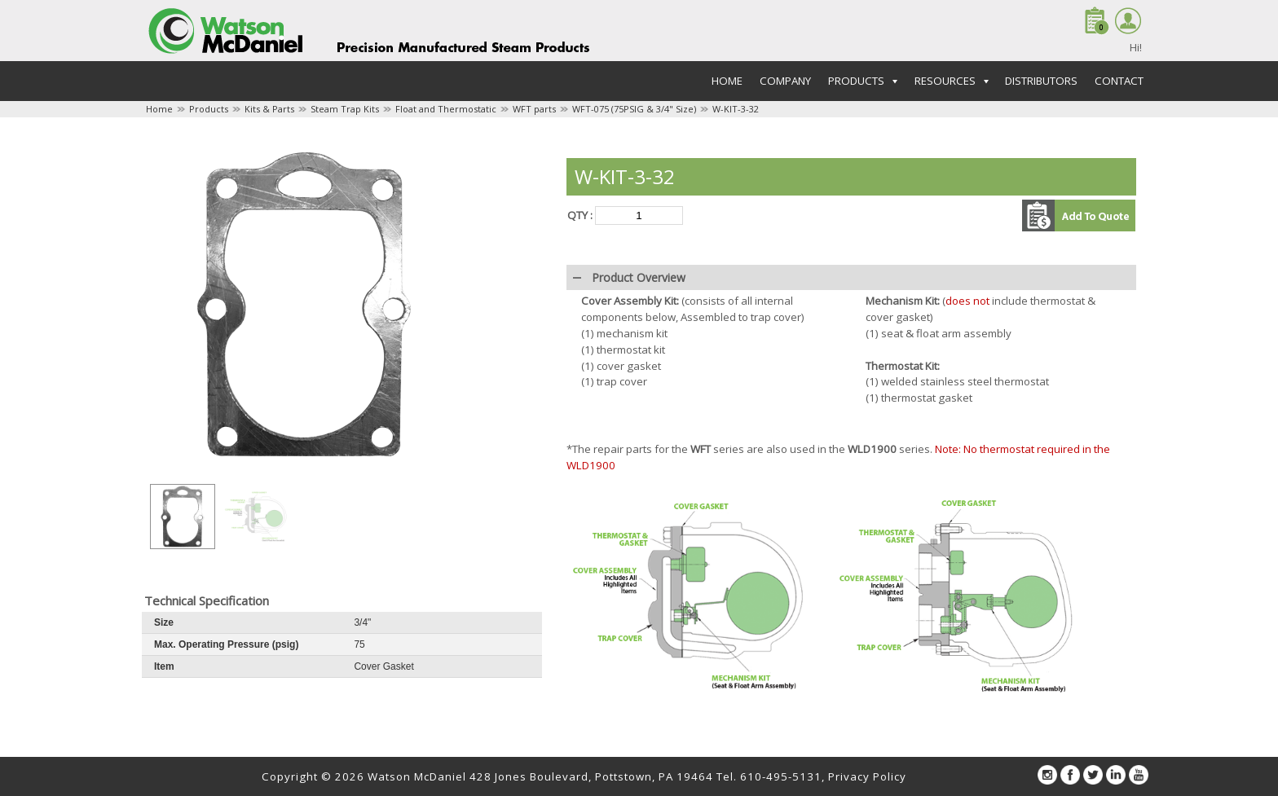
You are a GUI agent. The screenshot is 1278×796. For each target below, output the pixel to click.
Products (208, 109)
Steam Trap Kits (345, 109)
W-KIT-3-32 (735, 109)
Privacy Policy (867, 776)
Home (727, 80)
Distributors (1041, 80)
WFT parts (534, 109)
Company (785, 80)
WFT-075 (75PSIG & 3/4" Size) (634, 109)
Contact (1119, 80)
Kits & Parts (269, 109)
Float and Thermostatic (445, 109)
